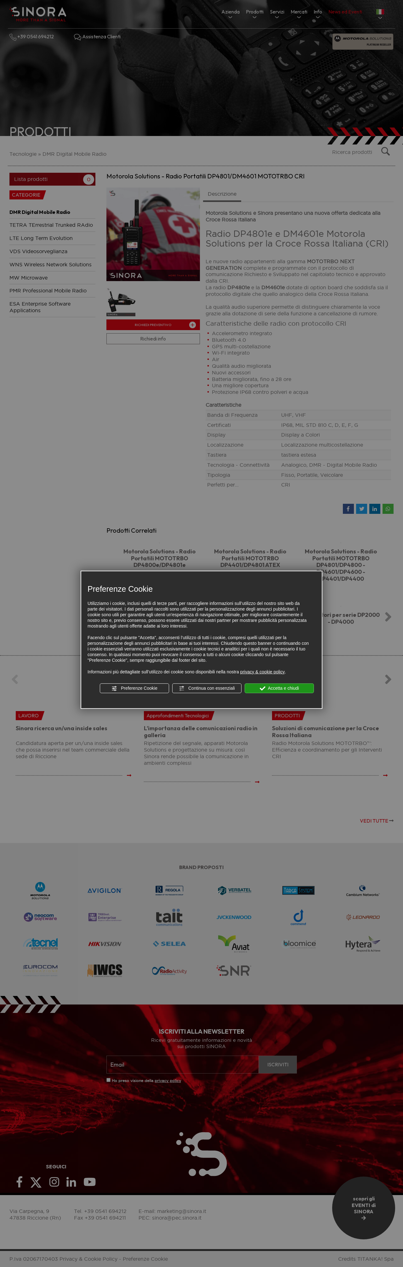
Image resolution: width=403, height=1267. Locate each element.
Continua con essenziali (207, 688)
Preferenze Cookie (134, 688)
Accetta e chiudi (279, 688)
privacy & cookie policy (262, 671)
